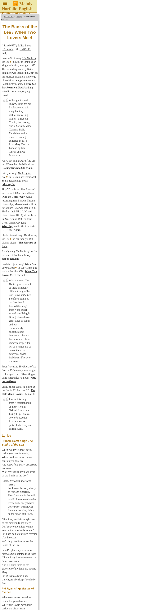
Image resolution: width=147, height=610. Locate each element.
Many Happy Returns (72, 90)
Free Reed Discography (17, 475)
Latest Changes (12, 544)
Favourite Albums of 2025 (18, 460)
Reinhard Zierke (134, 607)
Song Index (10, 530)
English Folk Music (11, 449)
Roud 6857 (10, 31)
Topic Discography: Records (19, 508)
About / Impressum (10, 607)
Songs (19, 16)
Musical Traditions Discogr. (19, 495)
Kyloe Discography (14, 488)
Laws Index (10, 536)
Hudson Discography (15, 485)
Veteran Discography (15, 522)
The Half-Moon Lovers (77, 126)
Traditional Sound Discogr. (19, 519)
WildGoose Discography (17, 525)
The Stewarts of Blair (99, 85)
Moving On (100, 67)
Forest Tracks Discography (19, 472)
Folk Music (8, 16)
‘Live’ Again (100, 79)
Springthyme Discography (18, 505)
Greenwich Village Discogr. (19, 482)
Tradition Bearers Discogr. (18, 515)
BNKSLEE (55, 31)
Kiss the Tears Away (80, 72)
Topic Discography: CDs (17, 512)
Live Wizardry (57, 79)
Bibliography (11, 540)
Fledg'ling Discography (17, 468)
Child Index (10, 533)
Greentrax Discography (17, 478)
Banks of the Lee (26, 67)
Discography (11, 454)
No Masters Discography (18, 498)
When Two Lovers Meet (37, 95)
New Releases (12, 457)
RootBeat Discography (16, 502)
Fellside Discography (16, 465)
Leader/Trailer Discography (19, 492)
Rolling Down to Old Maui (85, 62)
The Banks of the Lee (33, 36)
